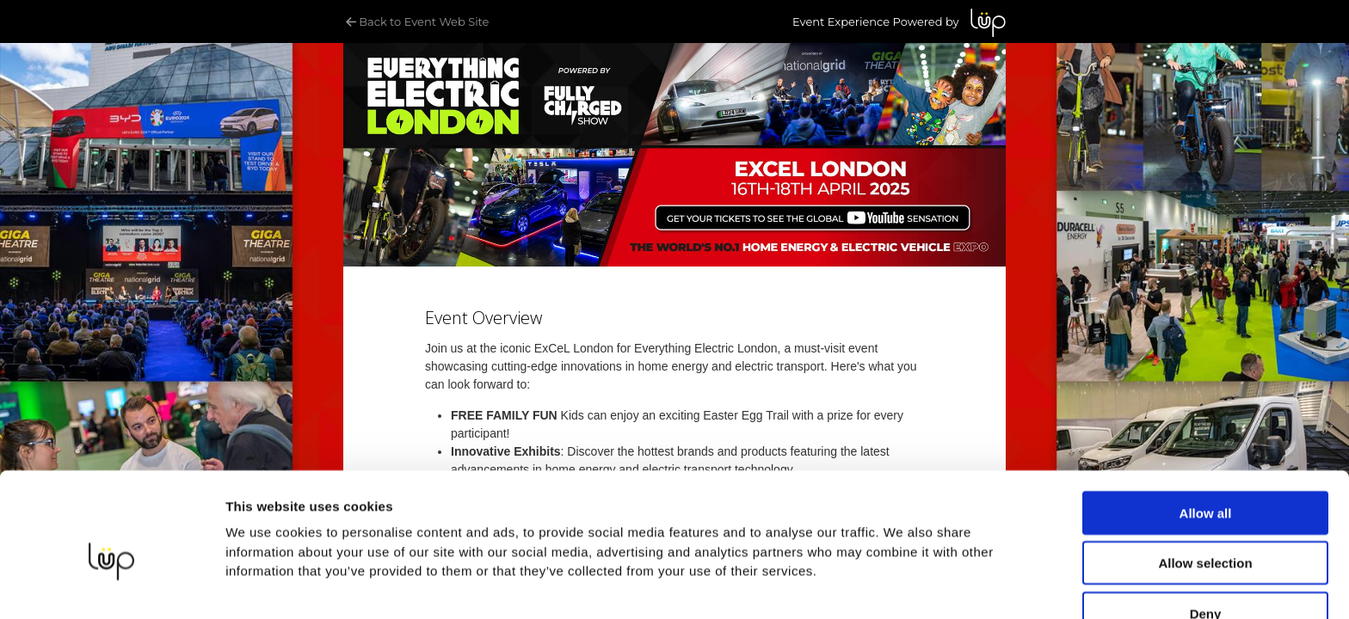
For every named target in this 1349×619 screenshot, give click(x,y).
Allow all (1206, 427)
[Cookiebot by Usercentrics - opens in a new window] (111, 585)
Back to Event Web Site (416, 21)
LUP (988, 23)
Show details (265, 585)
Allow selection (1205, 477)
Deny (1206, 527)
